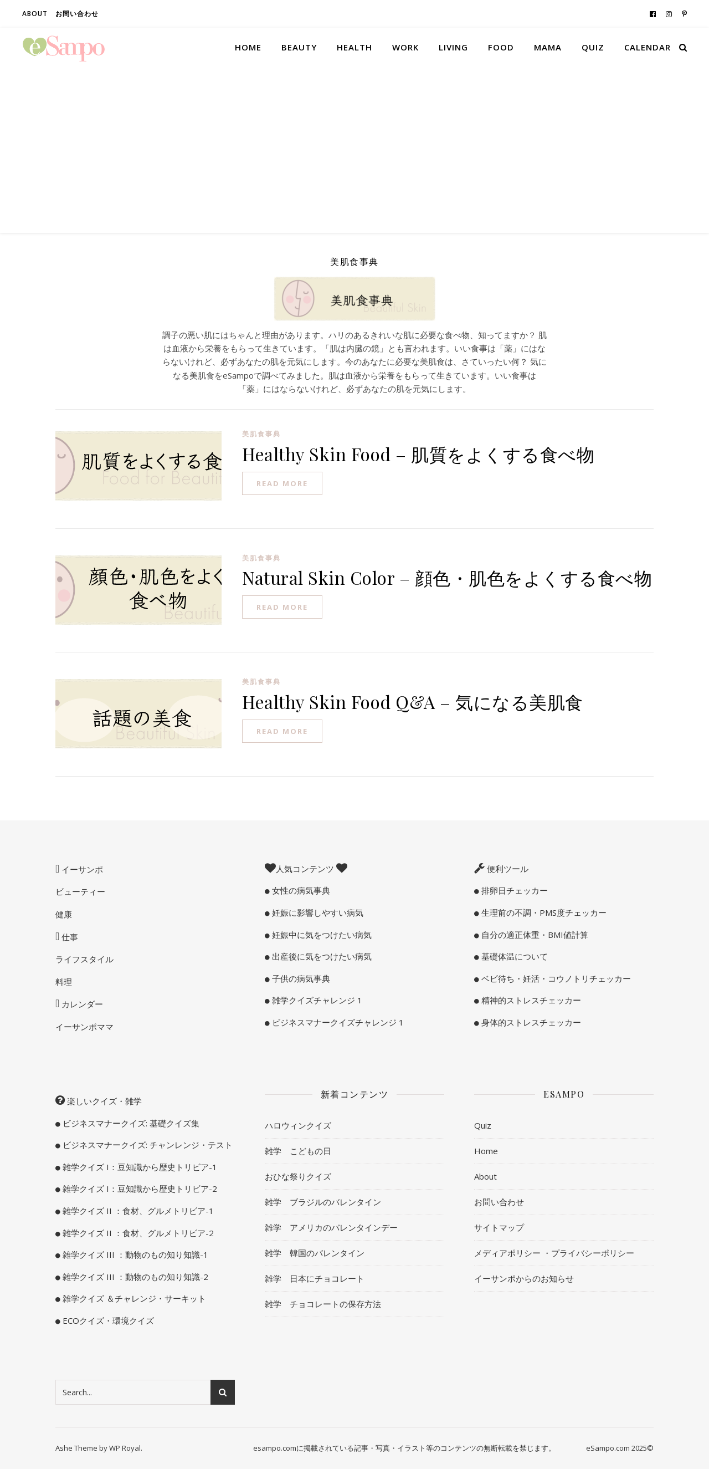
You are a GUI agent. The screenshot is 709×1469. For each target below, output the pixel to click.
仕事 (68, 936)
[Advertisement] (354, 149)
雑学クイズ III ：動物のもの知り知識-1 (134, 1254)
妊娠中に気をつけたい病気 (321, 934)
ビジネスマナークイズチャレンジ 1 (337, 1022)
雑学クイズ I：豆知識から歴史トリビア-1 (138, 1166)
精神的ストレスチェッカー (530, 1000)
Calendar (647, 47)
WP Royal (125, 1448)
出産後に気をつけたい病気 (321, 956)
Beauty (299, 47)
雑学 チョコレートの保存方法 (323, 1303)
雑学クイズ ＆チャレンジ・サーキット (133, 1298)
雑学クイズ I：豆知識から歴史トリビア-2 (138, 1188)
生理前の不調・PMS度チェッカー (543, 912)
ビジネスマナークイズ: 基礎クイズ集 (129, 1123)
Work (405, 47)
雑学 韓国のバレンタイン (314, 1252)
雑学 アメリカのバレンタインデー (331, 1227)
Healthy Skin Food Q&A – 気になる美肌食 (412, 701)
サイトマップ (499, 1227)
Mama (548, 47)
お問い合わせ (77, 13)
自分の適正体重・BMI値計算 (533, 934)
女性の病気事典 (300, 890)
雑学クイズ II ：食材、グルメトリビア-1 (137, 1210)
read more (282, 483)
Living (453, 47)
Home (248, 47)
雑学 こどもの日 (298, 1150)
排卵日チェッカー (513, 890)
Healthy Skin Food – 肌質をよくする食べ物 (418, 454)
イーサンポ (81, 869)
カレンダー (81, 1003)
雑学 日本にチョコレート (314, 1278)
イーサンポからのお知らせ (524, 1278)
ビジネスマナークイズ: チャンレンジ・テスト (146, 1144)
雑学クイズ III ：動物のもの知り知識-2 (134, 1276)
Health (354, 47)
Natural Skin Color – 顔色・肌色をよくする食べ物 (447, 577)
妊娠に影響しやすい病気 (316, 912)
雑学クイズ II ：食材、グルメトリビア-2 (137, 1232)
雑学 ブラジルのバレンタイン (323, 1201)
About (35, 13)
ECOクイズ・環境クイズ (107, 1320)
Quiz (593, 47)
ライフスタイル (84, 959)
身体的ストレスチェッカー (530, 1022)
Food (501, 47)
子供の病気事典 (300, 978)
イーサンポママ (84, 1026)
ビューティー (80, 891)
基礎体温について (513, 956)
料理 (63, 981)
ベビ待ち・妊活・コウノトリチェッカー (555, 978)
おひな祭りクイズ (298, 1176)
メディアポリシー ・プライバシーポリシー (554, 1252)
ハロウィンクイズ (298, 1125)
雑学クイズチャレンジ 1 (316, 1000)
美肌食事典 (261, 433)
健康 (63, 914)
